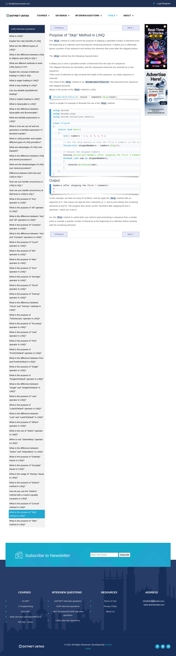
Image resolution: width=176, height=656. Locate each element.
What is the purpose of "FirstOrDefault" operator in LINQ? (25, 351)
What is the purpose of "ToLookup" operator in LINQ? (25, 325)
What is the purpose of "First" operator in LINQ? (23, 343)
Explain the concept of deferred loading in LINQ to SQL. (24, 74)
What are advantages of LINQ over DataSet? (25, 149)
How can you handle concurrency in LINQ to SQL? (26, 183)
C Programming (25, 606)
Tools (111, 15)
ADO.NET (25, 611)
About (127, 15)
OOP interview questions (68, 606)
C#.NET (25, 601)
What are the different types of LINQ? (23, 48)
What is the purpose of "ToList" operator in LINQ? (23, 287)
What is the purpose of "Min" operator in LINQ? (22, 253)
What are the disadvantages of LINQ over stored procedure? (26, 166)
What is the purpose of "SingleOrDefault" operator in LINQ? (26, 377)
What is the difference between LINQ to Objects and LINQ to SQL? (26, 56)
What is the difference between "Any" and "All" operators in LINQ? (26, 218)
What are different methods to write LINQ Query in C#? (25, 65)
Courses (42, 15)
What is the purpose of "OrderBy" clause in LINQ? (25, 458)
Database (61, 15)
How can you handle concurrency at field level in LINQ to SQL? (26, 192)
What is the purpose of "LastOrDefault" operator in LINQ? (25, 407)
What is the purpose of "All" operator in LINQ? (26, 209)
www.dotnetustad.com (154, 604)
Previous (59, 27)
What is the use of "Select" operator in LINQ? (26, 433)
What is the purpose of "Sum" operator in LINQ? (23, 270)
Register (167, 3)
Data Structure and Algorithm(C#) (25, 617)
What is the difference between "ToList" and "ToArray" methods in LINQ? (25, 306)
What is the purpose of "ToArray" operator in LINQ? (24, 296)
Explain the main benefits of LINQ (25, 41)
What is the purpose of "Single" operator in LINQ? (24, 368)
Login (159, 3)
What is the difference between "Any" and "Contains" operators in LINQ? (26, 235)
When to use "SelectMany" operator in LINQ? (26, 441)
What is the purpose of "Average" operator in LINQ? (25, 278)
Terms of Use (110, 601)
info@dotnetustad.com (19, 3)
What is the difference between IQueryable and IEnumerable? (23, 111)
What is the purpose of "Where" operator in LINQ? (24, 424)
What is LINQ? (16, 36)
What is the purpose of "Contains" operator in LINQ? (25, 227)
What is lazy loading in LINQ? (23, 85)
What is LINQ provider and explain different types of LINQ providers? (25, 140)
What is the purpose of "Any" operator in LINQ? (22, 201)
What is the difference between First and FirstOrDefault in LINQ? (26, 360)
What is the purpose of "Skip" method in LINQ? (23, 514)
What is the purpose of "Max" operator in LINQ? (23, 261)
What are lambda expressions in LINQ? (24, 119)
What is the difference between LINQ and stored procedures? (26, 158)
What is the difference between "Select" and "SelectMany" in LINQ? (26, 450)
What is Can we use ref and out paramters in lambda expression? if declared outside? (25, 130)
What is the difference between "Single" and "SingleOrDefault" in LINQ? (24, 387)
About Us (110, 611)
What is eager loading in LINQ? (24, 80)
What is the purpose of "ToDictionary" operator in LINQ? (24, 317)
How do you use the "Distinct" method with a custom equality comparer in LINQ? (23, 495)
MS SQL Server (25, 622)
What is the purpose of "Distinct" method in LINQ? (24, 484)
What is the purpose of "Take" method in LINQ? (23, 523)
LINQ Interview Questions (68, 620)
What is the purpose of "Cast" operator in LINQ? (23, 334)
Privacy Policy (110, 606)
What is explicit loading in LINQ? (24, 99)
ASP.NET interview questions (68, 601)
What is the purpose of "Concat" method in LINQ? (24, 505)
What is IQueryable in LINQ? (22, 104)
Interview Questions (87, 15)
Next (131, 27)
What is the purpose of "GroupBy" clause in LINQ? (25, 467)
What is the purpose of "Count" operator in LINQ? (23, 244)
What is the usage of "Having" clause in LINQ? (26, 476)
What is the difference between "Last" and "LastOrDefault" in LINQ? (26, 415)
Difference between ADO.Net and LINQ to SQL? (25, 175)
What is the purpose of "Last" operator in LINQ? (23, 398)
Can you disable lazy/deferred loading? (23, 92)
